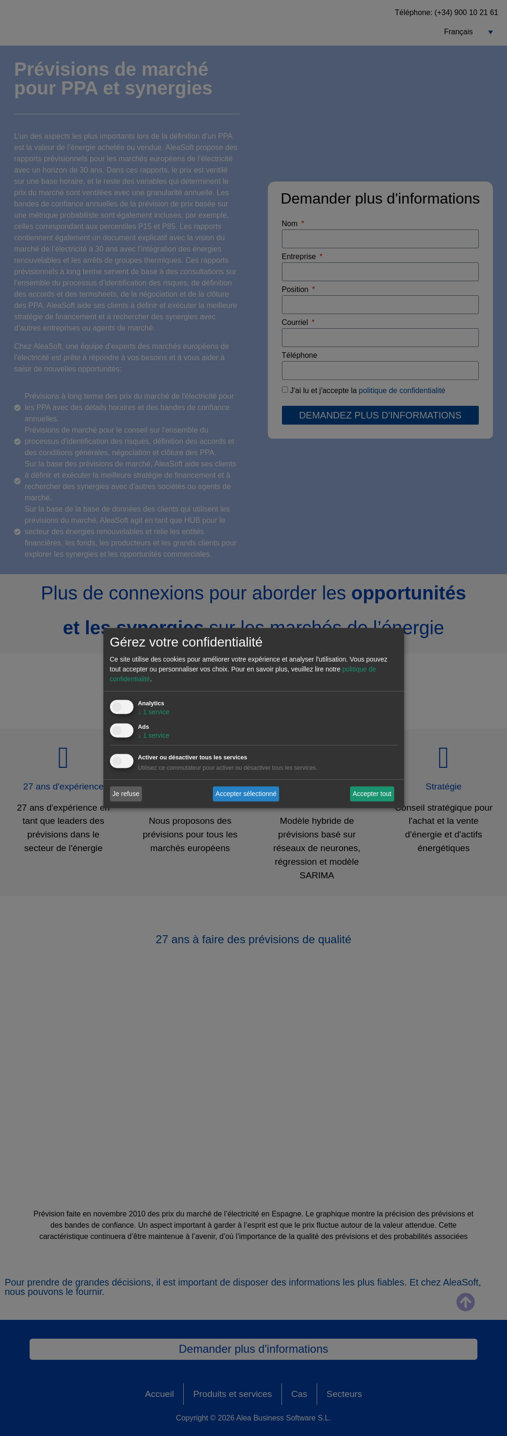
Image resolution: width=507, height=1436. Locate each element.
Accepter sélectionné (246, 793)
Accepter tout (371, 793)
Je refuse (126, 793)
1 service (154, 712)
